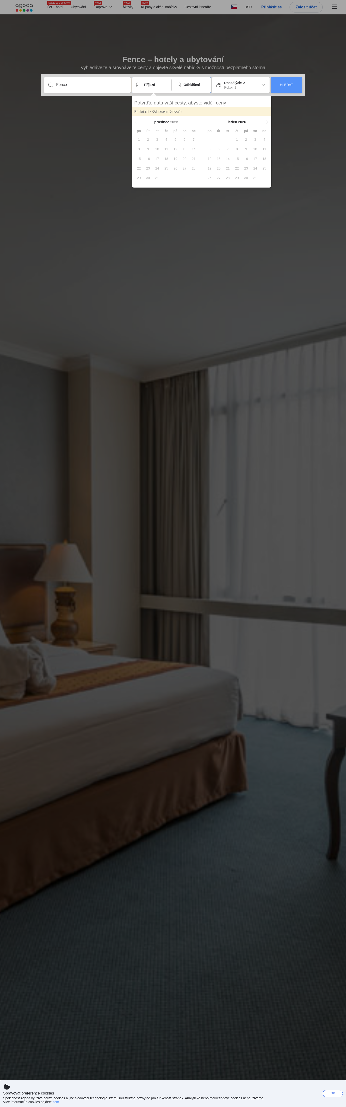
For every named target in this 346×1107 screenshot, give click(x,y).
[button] (136, 122)
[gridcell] (138, 139)
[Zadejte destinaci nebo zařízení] (91, 84)
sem (56, 1102)
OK (333, 1093)
